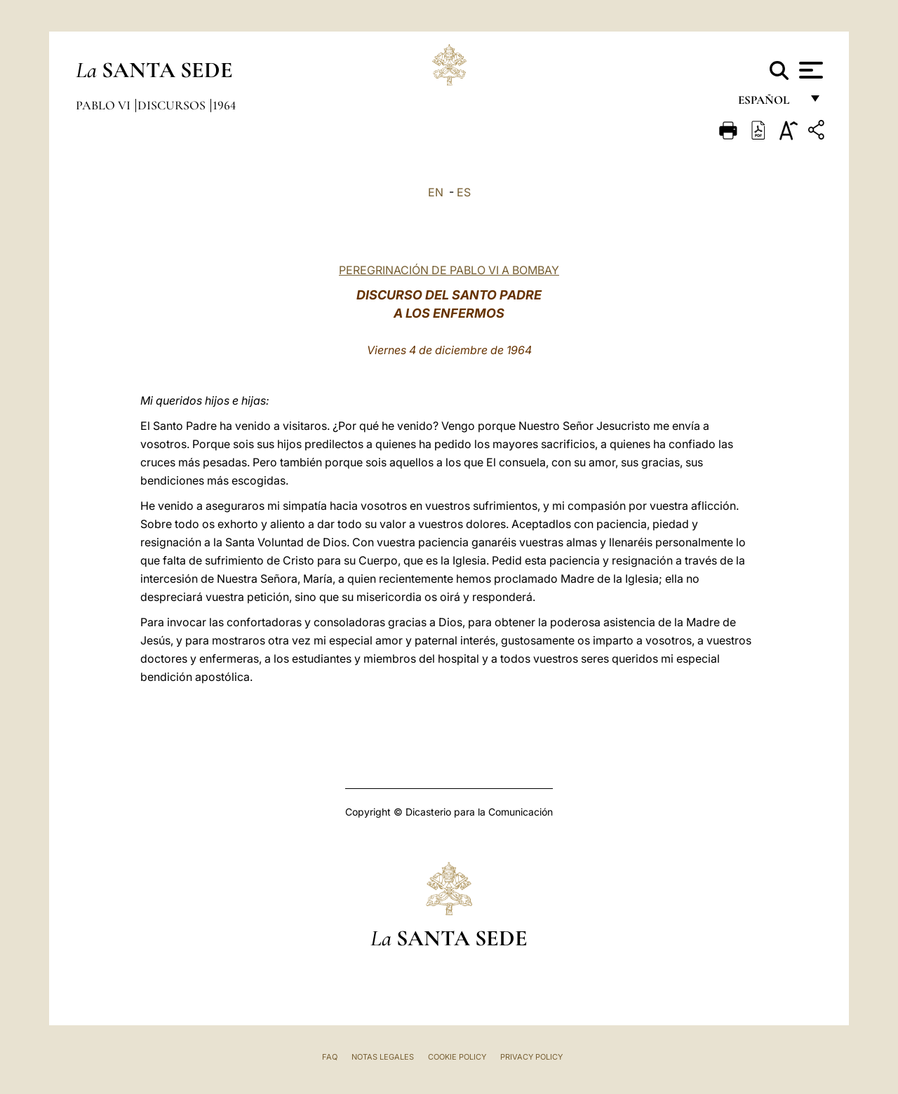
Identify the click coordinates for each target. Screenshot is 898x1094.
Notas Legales (382, 1057)
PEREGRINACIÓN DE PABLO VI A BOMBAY (449, 270)
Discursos (173, 105)
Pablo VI (104, 105)
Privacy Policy (531, 1057)
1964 (224, 105)
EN (435, 192)
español (769, 103)
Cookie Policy (457, 1057)
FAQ (329, 1057)
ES (464, 192)
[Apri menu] (809, 70)
